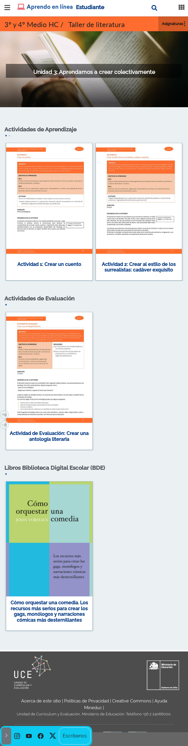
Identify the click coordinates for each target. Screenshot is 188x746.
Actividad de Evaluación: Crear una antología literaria (49, 436)
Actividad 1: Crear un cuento (49, 264)
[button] (6, 736)
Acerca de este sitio (41, 701)
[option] (17, 736)
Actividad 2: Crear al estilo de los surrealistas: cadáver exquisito (139, 267)
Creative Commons (131, 701)
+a (5, 414)
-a (5, 424)
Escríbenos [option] (75, 736)
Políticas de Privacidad (86, 701)
